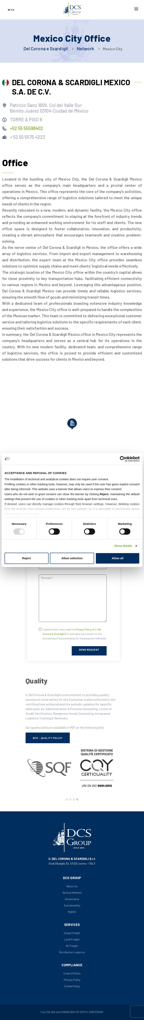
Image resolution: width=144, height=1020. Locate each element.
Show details (123, 546)
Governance (72, 899)
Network (85, 48)
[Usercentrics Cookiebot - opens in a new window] (123, 459)
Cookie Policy (72, 986)
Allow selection (72, 558)
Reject (26, 558)
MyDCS (72, 911)
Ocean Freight (72, 933)
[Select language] (11, 10)
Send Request (89, 649)
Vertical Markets (72, 892)
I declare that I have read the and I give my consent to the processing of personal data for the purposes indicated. (74, 634)
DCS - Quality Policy (48, 738)
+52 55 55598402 (26, 128)
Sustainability (72, 905)
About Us (72, 886)
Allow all (117, 558)
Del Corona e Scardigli (45, 48)
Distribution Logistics (72, 952)
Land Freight (72, 939)
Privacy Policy (72, 979)
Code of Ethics (72, 973)
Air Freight (72, 945)
